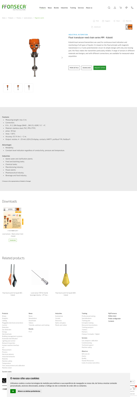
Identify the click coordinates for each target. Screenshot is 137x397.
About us (89, 8)
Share (118, 21)
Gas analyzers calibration (90, 340)
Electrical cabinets (8, 354)
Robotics (5, 359)
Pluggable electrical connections (12, 323)
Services (81, 8)
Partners (84, 332)
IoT (3, 347)
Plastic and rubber (61, 325)
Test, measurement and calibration (13, 365)
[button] (62, 58)
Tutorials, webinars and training (39, 325)
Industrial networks (8, 356)
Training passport (87, 327)
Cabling (4, 320)
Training (73, 8)
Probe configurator (114, 318)
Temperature (6, 363)
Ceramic (57, 318)
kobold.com (97, 27)
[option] (34, 57)
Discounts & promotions (90, 325)
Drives (4, 316)
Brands (56, 8)
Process (19, 18)
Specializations (87, 318)
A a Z (30, 331)
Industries (64, 8)
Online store (112, 316)
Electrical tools (7, 334)
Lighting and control (8, 341)
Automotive (59, 316)
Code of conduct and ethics (91, 363)
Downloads (32, 320)
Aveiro (84, 356)
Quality (84, 358)
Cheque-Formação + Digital (90, 334)
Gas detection (6, 329)
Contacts (111, 321)
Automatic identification (10, 338)
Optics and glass (60, 323)
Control (4, 325)
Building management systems (12, 336)
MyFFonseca (112, 313)
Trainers (84, 329)
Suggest (107, 21)
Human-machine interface (10, 345)
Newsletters (33, 318)
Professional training (88, 316)
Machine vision (7, 368)
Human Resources (88, 360)
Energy (4, 332)
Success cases (7, 372)
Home (4, 18)
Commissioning (87, 343)
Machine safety (7, 361)
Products (42, 8)
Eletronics (58, 320)
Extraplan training (87, 323)
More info (129, 21)
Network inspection (8, 343)
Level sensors (28, 18)
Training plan (86, 320)
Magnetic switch (39, 18)
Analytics (5, 318)
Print (97, 21)
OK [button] (13, 391)
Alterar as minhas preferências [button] (29, 391)
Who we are (86, 354)
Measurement (6, 350)
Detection (5, 327)
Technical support (87, 345)
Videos (31, 323)
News (50, 8)
